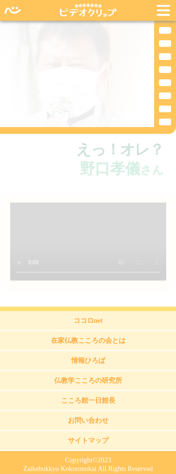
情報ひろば (88, 360)
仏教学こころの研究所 (88, 380)
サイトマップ (88, 440)
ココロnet (88, 320)
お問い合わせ (88, 420)
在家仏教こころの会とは (88, 340)
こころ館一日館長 (88, 400)
